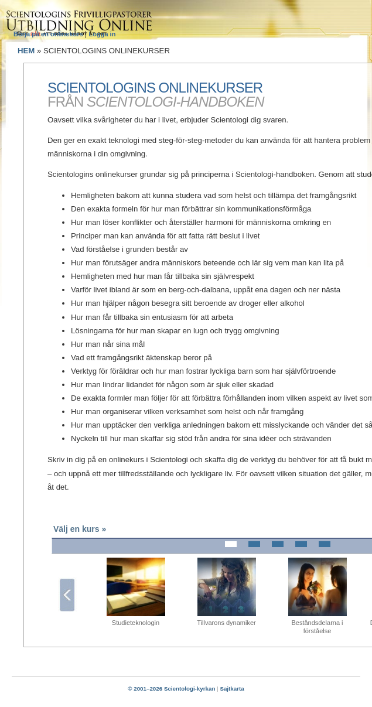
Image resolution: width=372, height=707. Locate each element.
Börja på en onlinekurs (49, 33)
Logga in (102, 33)
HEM (26, 50)
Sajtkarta (232, 688)
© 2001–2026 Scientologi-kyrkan (171, 688)
